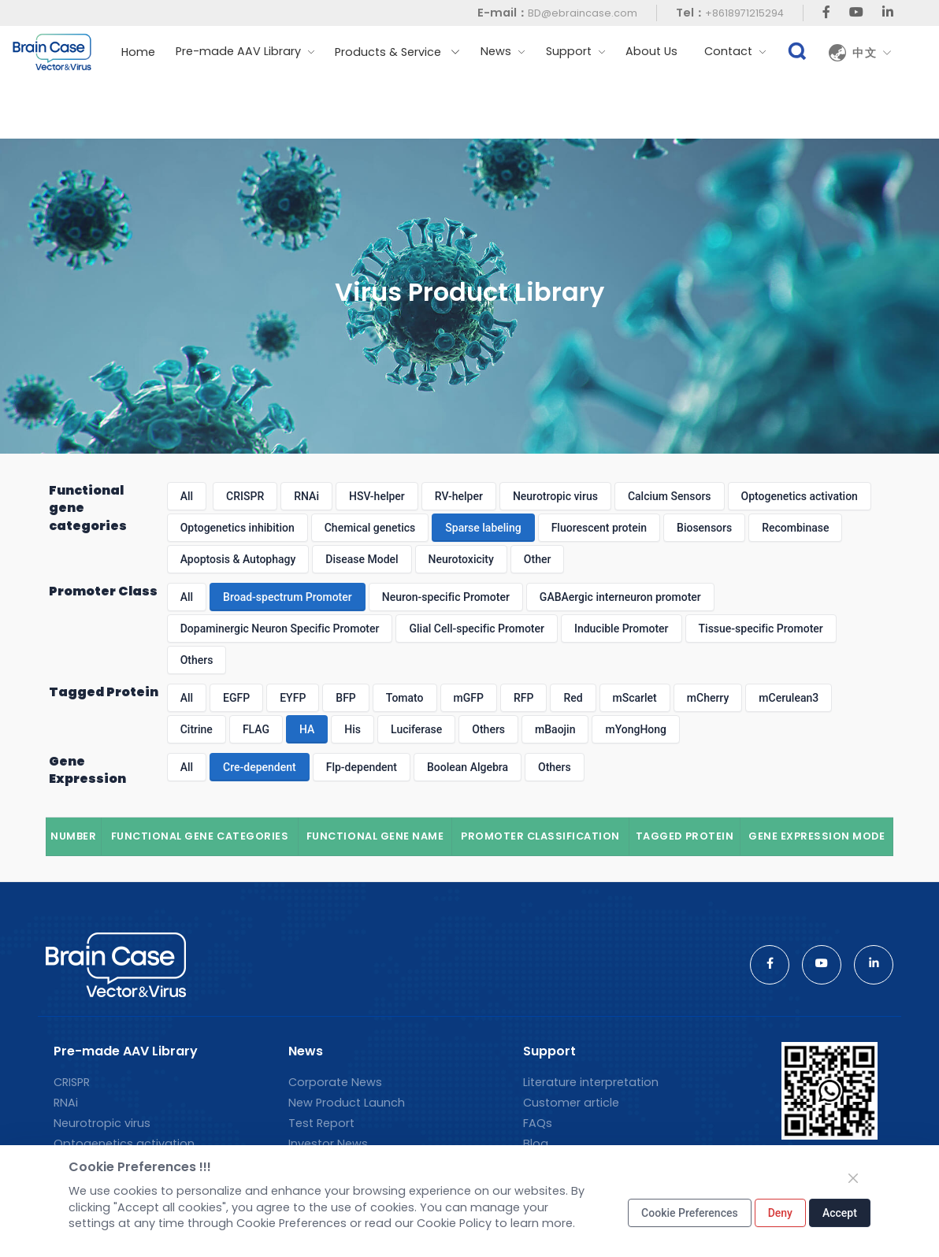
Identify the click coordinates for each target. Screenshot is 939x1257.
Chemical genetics (370, 527)
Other (537, 559)
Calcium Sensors (669, 496)
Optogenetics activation (799, 496)
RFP (523, 698)
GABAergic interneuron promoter (620, 597)
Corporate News (335, 1082)
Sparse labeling (483, 527)
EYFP (293, 698)
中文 (872, 52)
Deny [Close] (780, 1213)
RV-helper (459, 496)
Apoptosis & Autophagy (238, 559)
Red (572, 698)
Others (196, 660)
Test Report (321, 1123)
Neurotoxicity (461, 559)
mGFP (469, 698)
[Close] (853, 1178)
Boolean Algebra (467, 767)
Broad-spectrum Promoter (287, 597)
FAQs (537, 1123)
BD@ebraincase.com (582, 13)
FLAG (256, 729)
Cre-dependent (259, 767)
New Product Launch (346, 1103)
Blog (535, 1143)
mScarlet (635, 698)
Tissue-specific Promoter (761, 628)
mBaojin (555, 729)
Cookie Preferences (689, 1213)
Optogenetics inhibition (237, 527)
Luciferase (416, 729)
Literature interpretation (591, 1082)
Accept (839, 1213)
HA (306, 729)
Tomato (405, 698)
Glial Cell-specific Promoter (476, 628)
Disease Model (361, 559)
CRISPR (245, 496)
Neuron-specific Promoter (446, 597)
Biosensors (704, 527)
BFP (345, 698)
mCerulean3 (788, 698)
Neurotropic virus (555, 496)
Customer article (571, 1103)
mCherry (708, 698)
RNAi (306, 496)
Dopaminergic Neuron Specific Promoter (280, 628)
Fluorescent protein (599, 527)
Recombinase (795, 527)
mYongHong (635, 729)
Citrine (196, 729)
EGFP (236, 698)
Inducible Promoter (621, 628)
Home (138, 52)
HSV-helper (377, 496)
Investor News (328, 1143)
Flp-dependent (361, 767)
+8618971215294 (744, 13)
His (352, 729)
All (186, 496)
